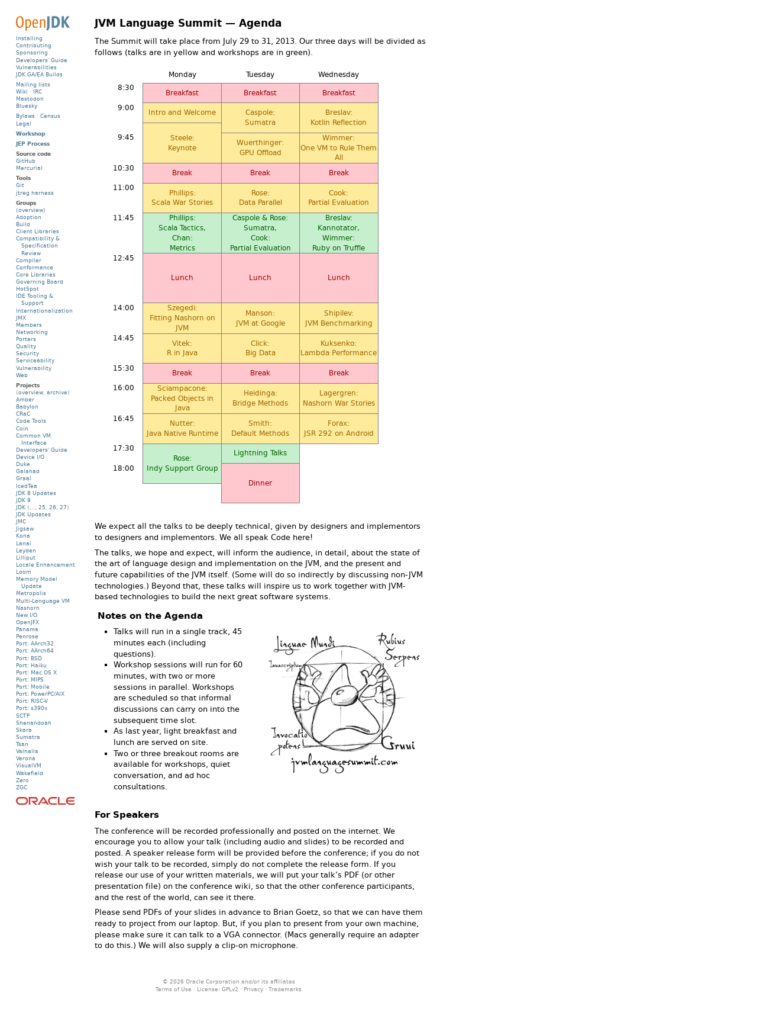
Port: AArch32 (35, 643)
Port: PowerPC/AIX (40, 693)
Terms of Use (174, 989)
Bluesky (26, 105)
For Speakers (127, 814)
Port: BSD (29, 658)
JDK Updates (33, 514)
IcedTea (26, 486)
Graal (23, 478)
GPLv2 (230, 989)
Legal (23, 123)
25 (42, 507)
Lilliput (25, 557)
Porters (26, 339)
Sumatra (28, 737)
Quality (26, 346)
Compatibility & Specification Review (38, 245)
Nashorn (28, 608)
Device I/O (30, 457)
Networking (32, 332)
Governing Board (39, 281)
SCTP (23, 715)
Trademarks (285, 989)
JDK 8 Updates (36, 493)
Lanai (23, 543)
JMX (21, 317)
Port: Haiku (31, 665)
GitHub (25, 161)
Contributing (33, 45)
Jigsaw (25, 528)
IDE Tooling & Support (34, 299)
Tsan (22, 744)
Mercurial (29, 168)
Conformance (34, 267)
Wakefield (29, 773)
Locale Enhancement (45, 564)
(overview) (31, 210)
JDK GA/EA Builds (39, 74)
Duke (23, 464)
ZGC (21, 787)
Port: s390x (31, 708)
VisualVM (28, 765)
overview (30, 392)
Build (23, 224)
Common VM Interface (33, 439)
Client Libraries (37, 231)
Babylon (27, 406)
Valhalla (27, 751)
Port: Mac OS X (36, 672)
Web (22, 375)
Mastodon (30, 98)
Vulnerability (33, 368)
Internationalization (44, 310)
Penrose (27, 636)
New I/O (26, 615)
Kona (23, 535)
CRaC (23, 413)
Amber (25, 399)
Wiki (22, 91)
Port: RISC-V (32, 701)
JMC (21, 521)
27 (63, 507)
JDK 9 (23, 500)
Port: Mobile (33, 686)
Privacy (253, 989)
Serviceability (35, 360)
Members (29, 325)
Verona (25, 758)
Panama (27, 629)
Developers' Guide (41, 60)
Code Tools (31, 420)
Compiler (28, 260)
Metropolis (31, 593)
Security (27, 353)
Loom (23, 571)
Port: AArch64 (35, 650)
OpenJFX (27, 622)
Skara (24, 730)
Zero (22, 780)
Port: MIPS (30, 679)
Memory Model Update (36, 582)
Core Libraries (36, 274)
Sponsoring (32, 52)
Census (50, 116)
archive (57, 392)
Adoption (28, 217)
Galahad (28, 471)
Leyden (26, 550)
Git (20, 185)
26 (52, 507)
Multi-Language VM (43, 600)
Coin (22, 428)
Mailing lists (33, 84)
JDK (20, 507)
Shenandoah (33, 722)
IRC (37, 91)
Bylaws (25, 116)
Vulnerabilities (36, 67)
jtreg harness (35, 192)
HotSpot (27, 288)
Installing (29, 38)
